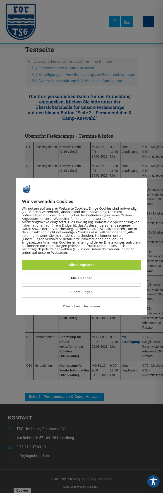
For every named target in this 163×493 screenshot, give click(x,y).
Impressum (92, 306)
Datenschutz (71, 306)
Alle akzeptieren (81, 265)
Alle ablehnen (81, 278)
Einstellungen (81, 292)
